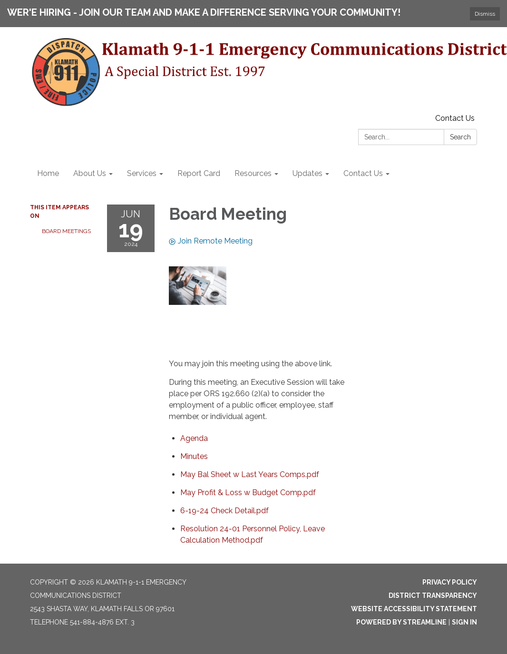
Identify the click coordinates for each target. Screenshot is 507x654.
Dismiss (485, 13)
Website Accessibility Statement (414, 609)
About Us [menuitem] (89, 173)
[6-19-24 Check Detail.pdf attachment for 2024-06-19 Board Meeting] (224, 510)
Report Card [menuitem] (198, 173)
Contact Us (455, 118)
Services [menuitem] (141, 173)
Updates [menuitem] (307, 173)
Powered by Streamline (401, 622)
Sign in (464, 622)
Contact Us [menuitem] (363, 173)
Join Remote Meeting (211, 240)
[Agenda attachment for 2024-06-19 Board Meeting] (194, 438)
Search (460, 137)
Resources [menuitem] (253, 173)
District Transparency (433, 595)
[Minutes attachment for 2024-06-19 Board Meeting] (194, 456)
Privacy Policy (449, 582)
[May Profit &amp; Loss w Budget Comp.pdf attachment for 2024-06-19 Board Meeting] (248, 492)
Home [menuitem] (48, 173)
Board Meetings (66, 231)
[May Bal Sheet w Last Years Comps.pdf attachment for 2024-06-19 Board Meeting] (249, 474)
